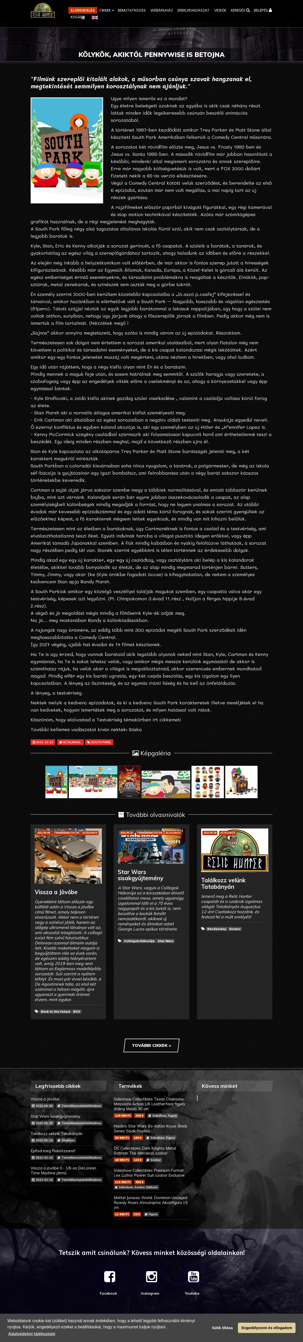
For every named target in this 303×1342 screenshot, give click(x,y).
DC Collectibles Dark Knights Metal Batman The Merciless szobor (151, 1154)
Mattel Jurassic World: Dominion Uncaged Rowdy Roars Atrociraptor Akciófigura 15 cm (151, 1206)
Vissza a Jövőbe (68, 1102)
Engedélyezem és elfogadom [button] (267, 1328)
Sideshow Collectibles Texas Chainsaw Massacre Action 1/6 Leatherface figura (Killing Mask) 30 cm (151, 1107)
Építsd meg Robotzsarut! (68, 1154)
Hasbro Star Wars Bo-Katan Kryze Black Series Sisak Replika (151, 1132)
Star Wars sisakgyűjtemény (68, 1119)
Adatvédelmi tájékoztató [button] (31, 1334)
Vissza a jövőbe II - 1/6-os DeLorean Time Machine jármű (68, 1174)
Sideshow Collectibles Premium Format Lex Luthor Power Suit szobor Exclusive (151, 1179)
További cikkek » (151, 1045)
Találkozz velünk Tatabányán (68, 1137)
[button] (106, 10)
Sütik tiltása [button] (222, 1328)
